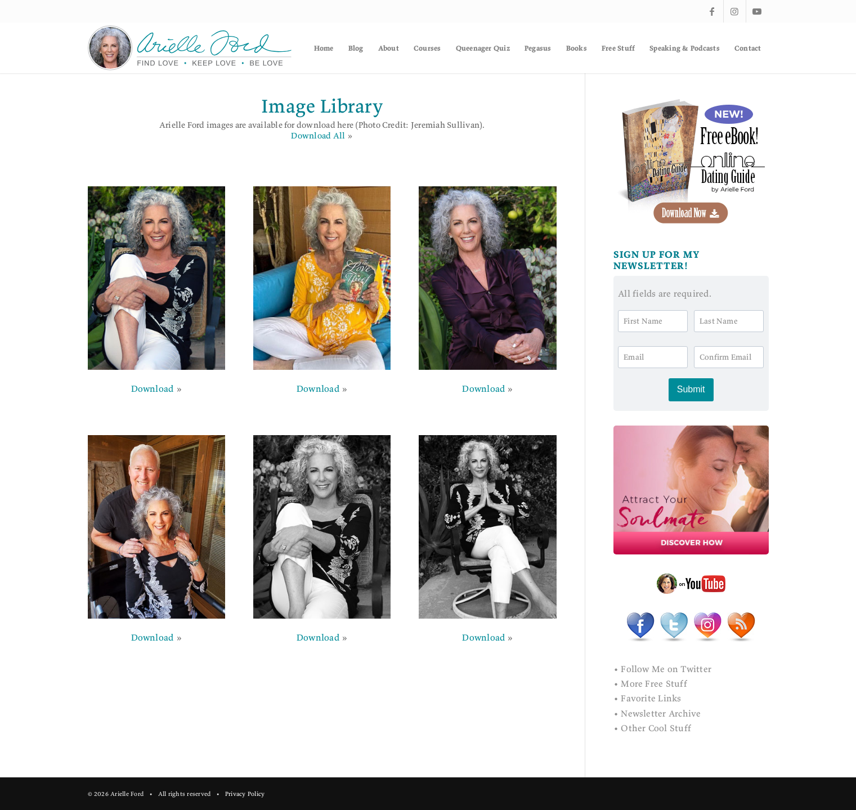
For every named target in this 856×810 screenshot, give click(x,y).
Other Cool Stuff (656, 727)
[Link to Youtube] (757, 11)
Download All (318, 135)
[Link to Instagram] (735, 11)
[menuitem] (324, 48)
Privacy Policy (245, 794)
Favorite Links (651, 698)
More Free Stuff (654, 683)
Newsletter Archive (661, 713)
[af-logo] (190, 48)
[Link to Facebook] (712, 11)
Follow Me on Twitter (666, 668)
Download (152, 388)
